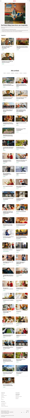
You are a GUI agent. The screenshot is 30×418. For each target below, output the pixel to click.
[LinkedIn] (21, 412)
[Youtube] (26, 412)
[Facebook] (23, 412)
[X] (25, 412)
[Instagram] (28, 412)
